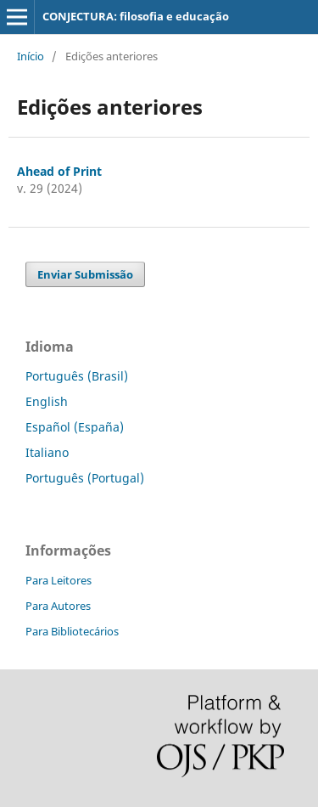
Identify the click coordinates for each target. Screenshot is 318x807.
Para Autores (58, 605)
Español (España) (74, 427)
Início (30, 56)
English (46, 401)
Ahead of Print (59, 171)
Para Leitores (58, 580)
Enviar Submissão (85, 274)
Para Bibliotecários (72, 631)
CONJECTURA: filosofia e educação (135, 16)
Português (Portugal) (84, 478)
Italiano (47, 452)
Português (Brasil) (76, 376)
